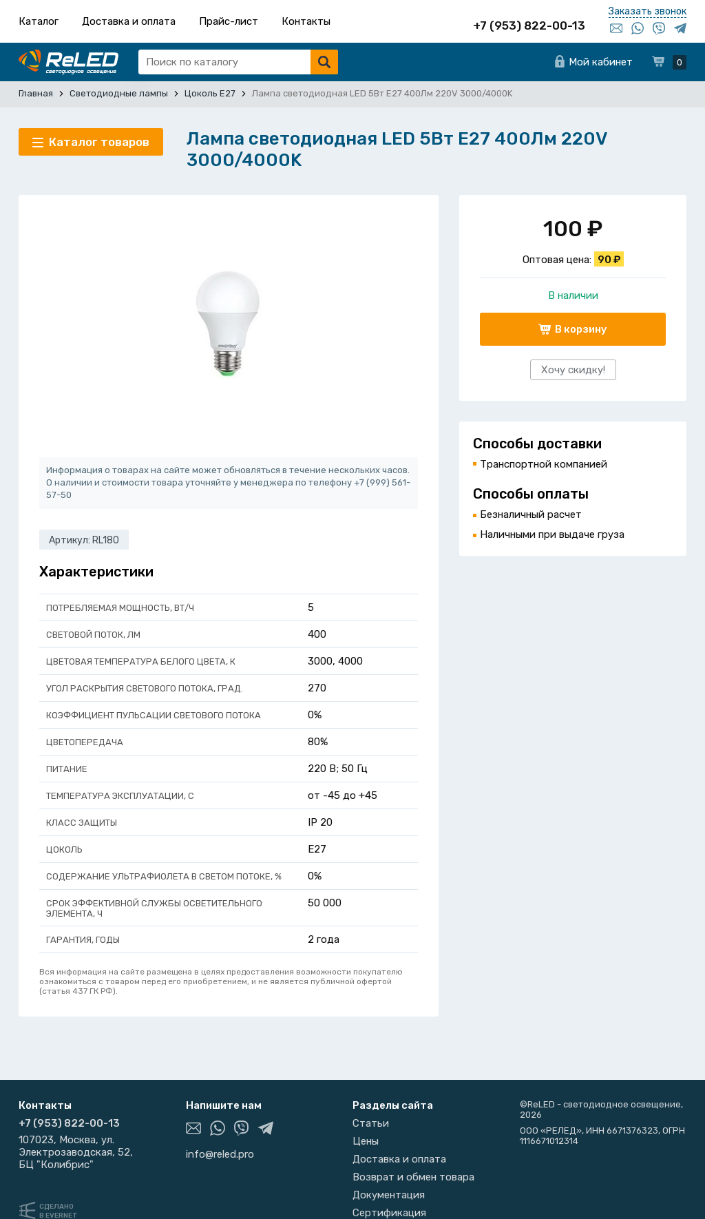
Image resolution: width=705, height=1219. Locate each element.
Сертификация (389, 1213)
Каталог (39, 21)
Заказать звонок (647, 11)
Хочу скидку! (573, 370)
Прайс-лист (228, 21)
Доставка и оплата (129, 21)
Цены (365, 1141)
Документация (388, 1195)
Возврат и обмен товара (413, 1177)
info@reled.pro (220, 1154)
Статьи (370, 1123)
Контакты (306, 21)
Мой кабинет (601, 62)
